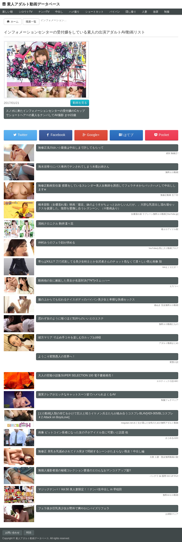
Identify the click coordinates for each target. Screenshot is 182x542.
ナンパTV (44, 11)
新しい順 (7, 11)
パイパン (114, 11)
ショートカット (94, 11)
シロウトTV (25, 11)
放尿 (155, 11)
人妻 (144, 11)
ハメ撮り (74, 11)
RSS (28, 532)
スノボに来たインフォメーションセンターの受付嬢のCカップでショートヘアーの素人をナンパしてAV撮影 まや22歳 (45, 113)
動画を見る (80, 102)
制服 (166, 11)
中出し (59, 11)
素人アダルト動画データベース (33, 4)
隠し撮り (131, 11)
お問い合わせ (12, 532)
